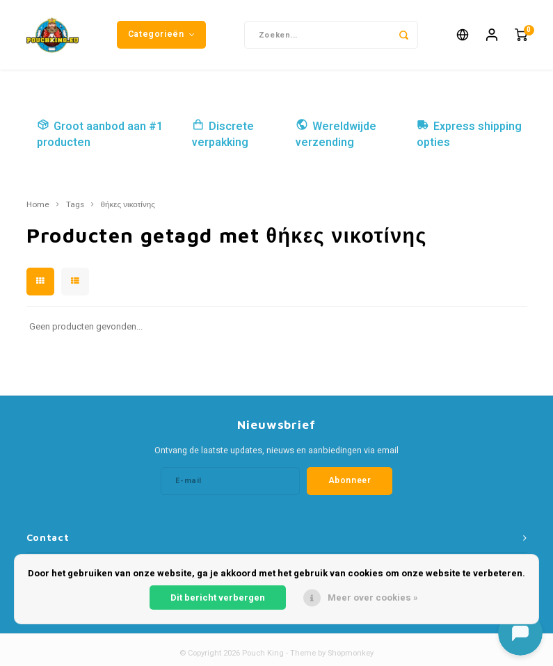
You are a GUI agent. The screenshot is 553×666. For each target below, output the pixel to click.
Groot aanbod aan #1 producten (100, 134)
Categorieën (161, 34)
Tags (75, 205)
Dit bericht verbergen (217, 597)
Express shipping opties (469, 134)
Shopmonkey (351, 653)
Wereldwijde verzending (336, 134)
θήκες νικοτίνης (128, 205)
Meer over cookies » (373, 597)
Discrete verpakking (223, 134)
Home (37, 205)
